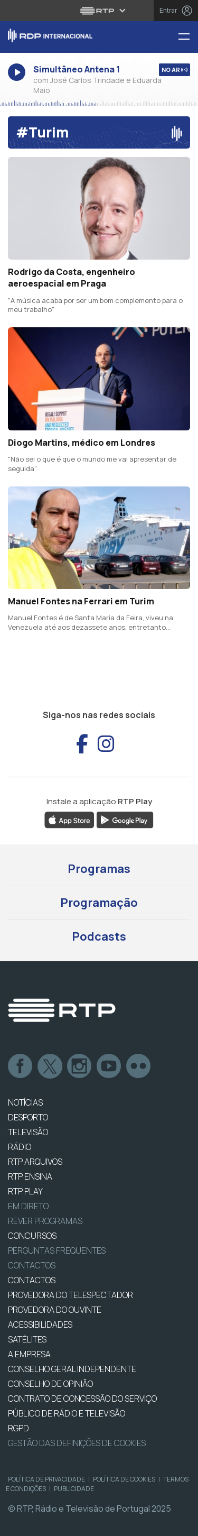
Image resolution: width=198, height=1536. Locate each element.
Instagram (79, 1066)
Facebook (20, 1066)
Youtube (109, 1066)
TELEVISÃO (28, 1132)
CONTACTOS (31, 1280)
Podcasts (99, 936)
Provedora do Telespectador (70, 1295)
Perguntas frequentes (57, 1250)
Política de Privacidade (46, 1479)
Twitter (50, 1066)
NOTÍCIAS (25, 1102)
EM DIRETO (28, 1206)
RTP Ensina (30, 1176)
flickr (139, 1066)
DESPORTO (28, 1117)
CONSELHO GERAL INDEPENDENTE (72, 1369)
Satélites (27, 1339)
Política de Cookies (124, 1479)
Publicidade (74, 1488)
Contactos (31, 1265)
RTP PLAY (25, 1191)
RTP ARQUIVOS (35, 1161)
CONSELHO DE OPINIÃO (50, 1384)
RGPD (18, 1428)
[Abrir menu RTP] (99, 10)
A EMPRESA (29, 1354)
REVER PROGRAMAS (45, 1221)
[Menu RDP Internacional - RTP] (188, 37)
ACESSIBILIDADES (40, 1324)
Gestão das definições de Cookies (77, 1443)
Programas (99, 869)
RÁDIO (19, 1147)
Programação (99, 902)
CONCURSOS (32, 1235)
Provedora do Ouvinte (54, 1310)
